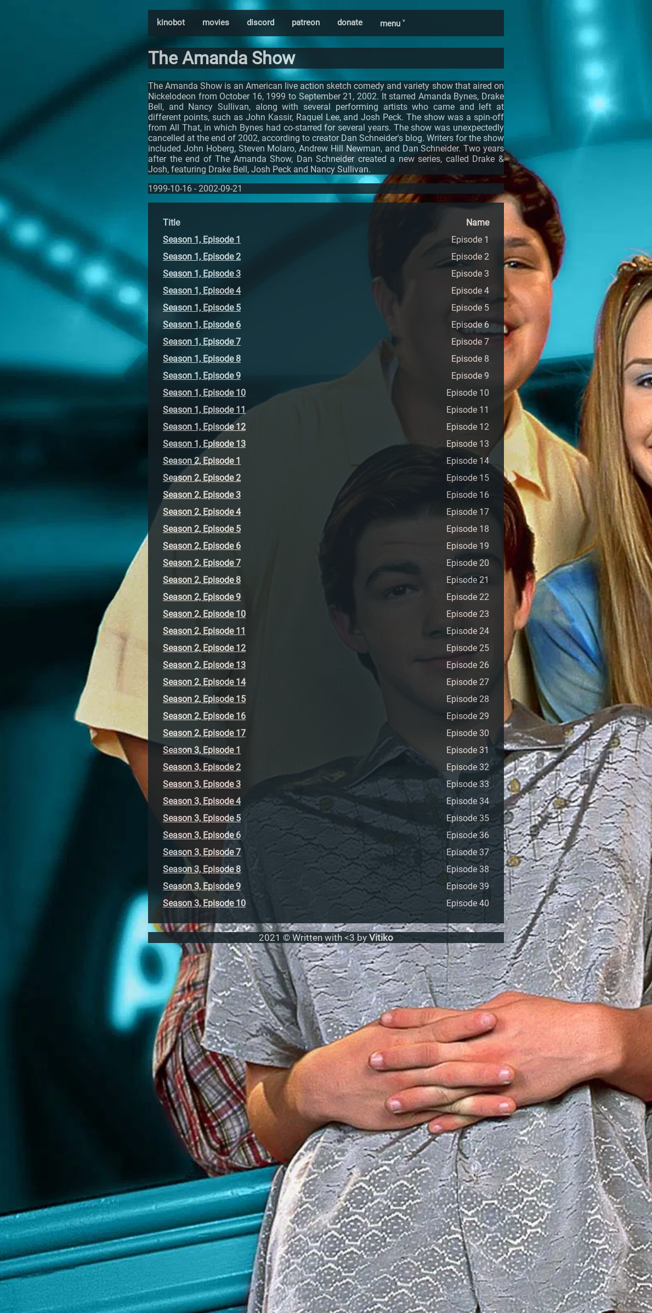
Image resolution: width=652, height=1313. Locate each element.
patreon (306, 22)
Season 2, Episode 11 (204, 631)
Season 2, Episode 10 (204, 614)
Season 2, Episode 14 (204, 682)
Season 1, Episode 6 (202, 324)
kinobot (171, 22)
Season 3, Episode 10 (204, 903)
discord (260, 22)
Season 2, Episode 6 (202, 546)
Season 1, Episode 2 (202, 256)
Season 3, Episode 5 (202, 818)
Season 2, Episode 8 (202, 580)
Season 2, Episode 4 (202, 512)
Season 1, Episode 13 (204, 444)
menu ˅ (392, 24)
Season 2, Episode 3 (202, 495)
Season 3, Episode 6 (202, 835)
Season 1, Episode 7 (202, 341)
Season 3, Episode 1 (202, 750)
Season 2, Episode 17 (204, 733)
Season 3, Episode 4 (202, 801)
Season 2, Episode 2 (202, 478)
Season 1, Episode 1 (202, 239)
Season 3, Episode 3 (202, 784)
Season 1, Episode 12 (204, 427)
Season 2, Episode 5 (202, 529)
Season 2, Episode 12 (204, 648)
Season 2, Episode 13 (204, 665)
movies (215, 22)
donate (349, 22)
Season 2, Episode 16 (204, 716)
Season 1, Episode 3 (202, 273)
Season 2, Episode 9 (202, 597)
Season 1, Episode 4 (202, 290)
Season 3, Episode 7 (202, 852)
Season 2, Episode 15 (204, 699)
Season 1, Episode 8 (202, 359)
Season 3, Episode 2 (202, 767)
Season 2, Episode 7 (202, 563)
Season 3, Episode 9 (202, 886)
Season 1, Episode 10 (204, 393)
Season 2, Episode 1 (202, 461)
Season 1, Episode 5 (202, 307)
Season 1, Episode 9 (202, 376)
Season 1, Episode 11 (204, 410)
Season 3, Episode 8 (202, 869)
